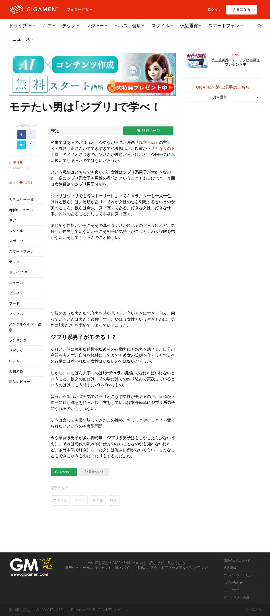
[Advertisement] (26, 460)
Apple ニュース (21, 210)
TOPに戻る (252, 608)
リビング (16, 351)
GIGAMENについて (237, 560)
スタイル (160, 25)
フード (14, 303)
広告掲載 (230, 568)
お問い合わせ (233, 582)
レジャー (95, 25)
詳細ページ (148, 130)
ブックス (16, 314)
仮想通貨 (189, 25)
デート (79, 500)
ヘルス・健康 (127, 25)
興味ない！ (94, 471)
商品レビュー (19, 382)
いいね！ (63, 471)
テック (69, 25)
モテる (97, 500)
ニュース (21, 39)
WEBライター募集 (236, 597)
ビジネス (16, 293)
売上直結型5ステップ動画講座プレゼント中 (236, 62)
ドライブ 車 (20, 25)
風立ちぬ (147, 142)
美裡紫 (18, 162)
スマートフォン (223, 25)
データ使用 (231, 590)
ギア (47, 25)
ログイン (215, 9)
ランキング (18, 340)
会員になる (241, 9)
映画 (113, 500)
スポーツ (16, 241)
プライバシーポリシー (239, 575)
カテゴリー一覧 (21, 199)
